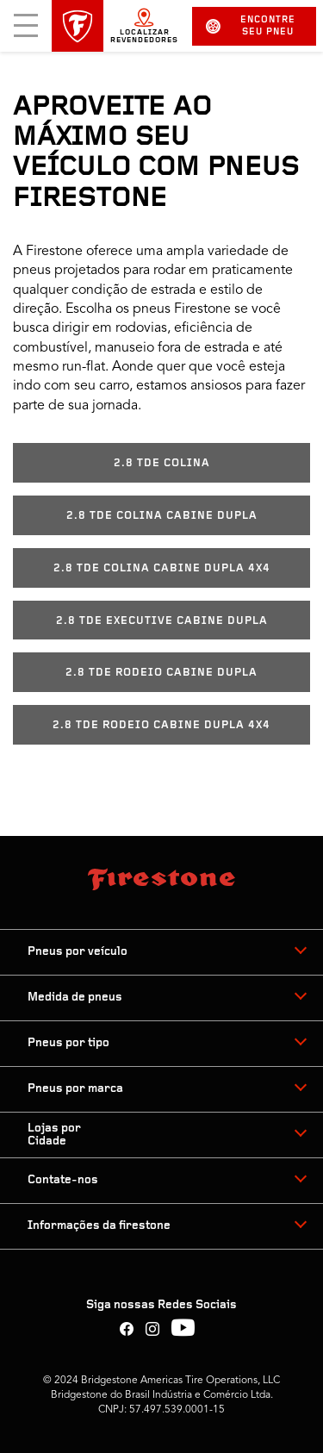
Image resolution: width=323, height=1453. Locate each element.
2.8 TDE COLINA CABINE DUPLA (162, 515)
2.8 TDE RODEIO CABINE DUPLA (161, 672)
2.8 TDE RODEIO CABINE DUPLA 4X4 (161, 725)
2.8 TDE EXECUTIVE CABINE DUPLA (162, 621)
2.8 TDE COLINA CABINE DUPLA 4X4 (161, 568)
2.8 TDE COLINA (162, 463)
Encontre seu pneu (250, 26)
